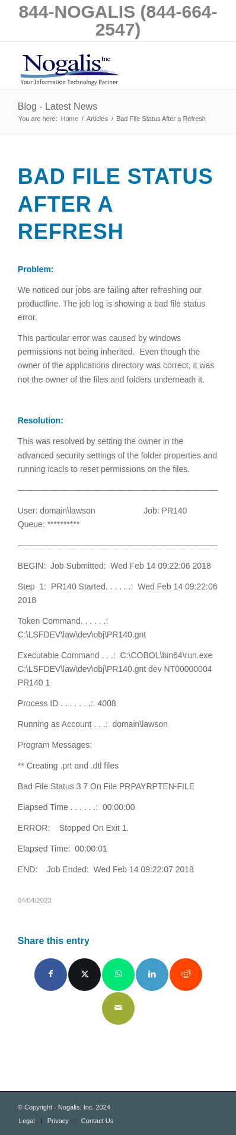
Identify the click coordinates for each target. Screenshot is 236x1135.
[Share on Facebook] (50, 974)
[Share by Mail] (118, 1008)
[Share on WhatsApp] (118, 974)
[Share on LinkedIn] (152, 974)
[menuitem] (27, 1121)
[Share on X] (84, 974)
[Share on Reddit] (186, 974)
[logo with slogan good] (98, 66)
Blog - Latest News (57, 106)
